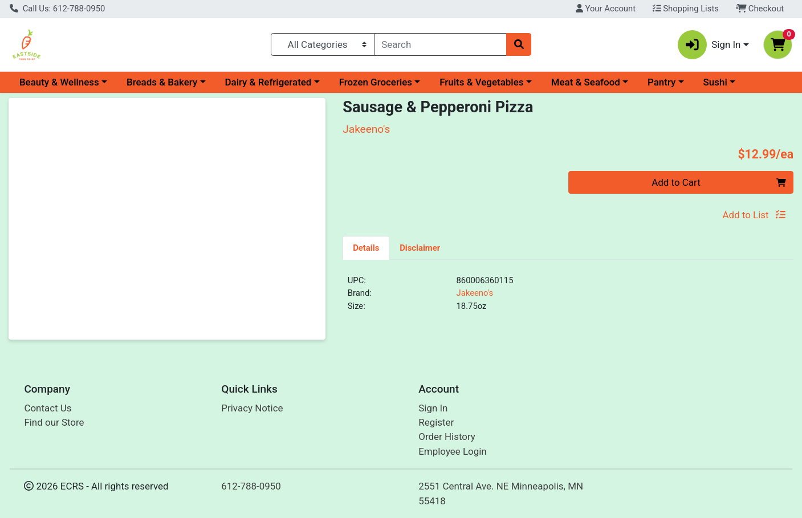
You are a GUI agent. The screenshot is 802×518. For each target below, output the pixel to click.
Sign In (432, 408)
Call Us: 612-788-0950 (57, 8)
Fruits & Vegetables (481, 82)
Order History (446, 436)
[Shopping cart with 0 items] (777, 44)
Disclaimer (420, 248)
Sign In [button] (709, 44)
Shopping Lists (686, 8)
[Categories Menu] (322, 44)
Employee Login (452, 451)
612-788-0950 (251, 486)
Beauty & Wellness (59, 82)
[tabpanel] (568, 298)
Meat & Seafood (585, 82)
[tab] (366, 247)
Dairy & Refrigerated (268, 82)
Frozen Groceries (375, 82)
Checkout (760, 8)
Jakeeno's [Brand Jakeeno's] (475, 293)
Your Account (606, 8)
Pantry (661, 82)
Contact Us (47, 408)
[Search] (440, 44)
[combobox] (440, 44)
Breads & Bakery (162, 82)
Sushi (715, 82)
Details (366, 248)
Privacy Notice (252, 408)
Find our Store (54, 422)
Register (436, 422)
